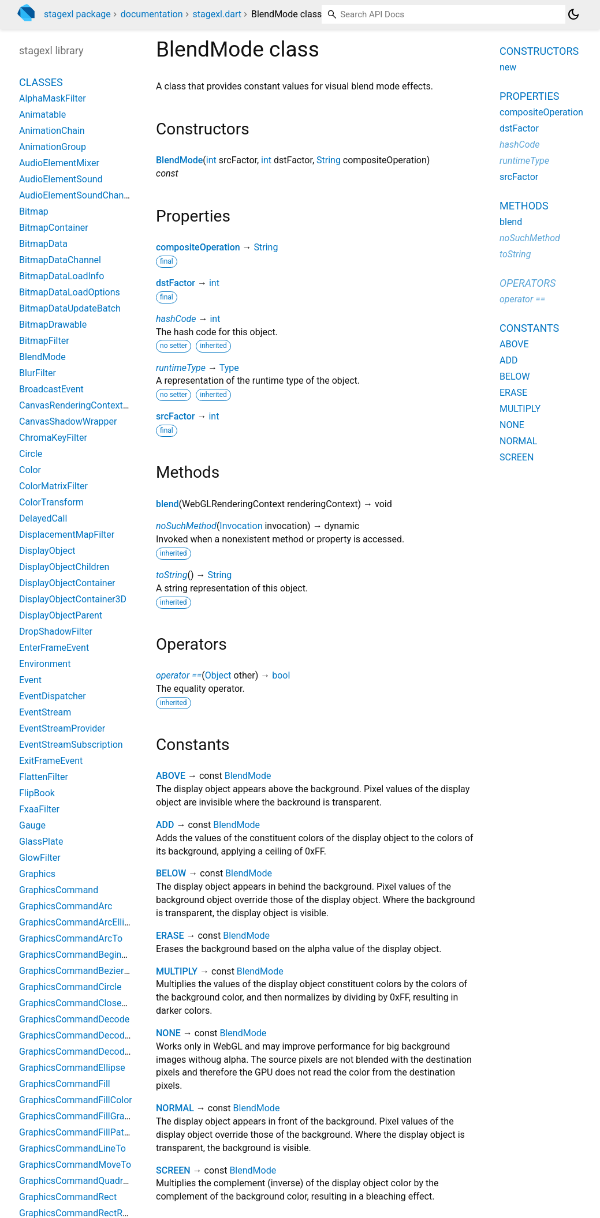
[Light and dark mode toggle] (573, 14)
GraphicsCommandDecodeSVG (83, 1051)
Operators (528, 283)
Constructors (539, 51)
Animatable (42, 114)
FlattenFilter (43, 776)
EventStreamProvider (62, 728)
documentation (152, 14)
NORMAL (175, 1108)
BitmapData (43, 243)
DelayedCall (43, 518)
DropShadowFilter (55, 631)
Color (30, 469)
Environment (44, 663)
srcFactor (175, 416)
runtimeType (181, 367)
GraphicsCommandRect (68, 1196)
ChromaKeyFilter (53, 437)
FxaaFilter (39, 809)
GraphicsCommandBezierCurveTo (88, 970)
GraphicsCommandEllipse (72, 1067)
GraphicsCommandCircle (70, 986)
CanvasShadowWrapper (68, 421)
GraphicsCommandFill (64, 1083)
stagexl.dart (216, 14)
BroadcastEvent (51, 389)
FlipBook (37, 793)
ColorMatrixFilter (53, 486)
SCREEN (173, 1170)
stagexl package (77, 14)
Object (218, 675)
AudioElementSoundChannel (77, 195)
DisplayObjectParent (60, 615)
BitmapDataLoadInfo (61, 276)
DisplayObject (47, 550)
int (211, 160)
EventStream (45, 712)
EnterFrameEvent (54, 647)
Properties (529, 96)
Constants (529, 328)
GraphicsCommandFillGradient (82, 1116)
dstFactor (175, 283)
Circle (30, 453)
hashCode (176, 318)
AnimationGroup (52, 146)
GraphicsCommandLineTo (72, 1148)
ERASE (170, 935)
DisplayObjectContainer (67, 583)
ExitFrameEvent (51, 760)
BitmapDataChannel (60, 259)
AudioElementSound (61, 179)
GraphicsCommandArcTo (70, 938)
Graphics (37, 873)
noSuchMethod (186, 525)
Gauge (32, 825)
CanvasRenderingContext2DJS (81, 405)
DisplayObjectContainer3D (72, 599)
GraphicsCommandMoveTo (75, 1164)
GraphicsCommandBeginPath (79, 954)
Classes (41, 82)
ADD (165, 824)
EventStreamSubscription (71, 744)
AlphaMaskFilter (52, 98)
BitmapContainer (53, 227)
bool (281, 675)
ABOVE (170, 775)
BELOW (171, 873)
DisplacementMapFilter (66, 534)
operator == (179, 675)
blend (167, 504)
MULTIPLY (176, 971)
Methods (524, 206)
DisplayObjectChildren (64, 566)
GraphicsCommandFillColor (75, 1100)
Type (229, 367)
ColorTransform (51, 502)
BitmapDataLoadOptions (69, 292)
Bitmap (34, 211)
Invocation (240, 525)
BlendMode (179, 160)
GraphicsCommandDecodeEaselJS (90, 1035)
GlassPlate (41, 841)
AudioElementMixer (59, 163)
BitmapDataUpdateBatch (70, 308)
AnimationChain (52, 130)
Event (30, 679)
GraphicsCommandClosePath (79, 1003)
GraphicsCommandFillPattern (79, 1132)
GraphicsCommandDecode (74, 1019)
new (508, 67)
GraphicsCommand (58, 890)
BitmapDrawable (53, 324)
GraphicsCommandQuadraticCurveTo (95, 1180)
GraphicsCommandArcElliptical (83, 922)
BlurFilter (37, 373)
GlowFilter (40, 857)
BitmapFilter (44, 340)
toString (171, 574)
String (328, 160)
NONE (168, 1033)
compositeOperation (198, 247)
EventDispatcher (52, 696)
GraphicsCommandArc (65, 906)
